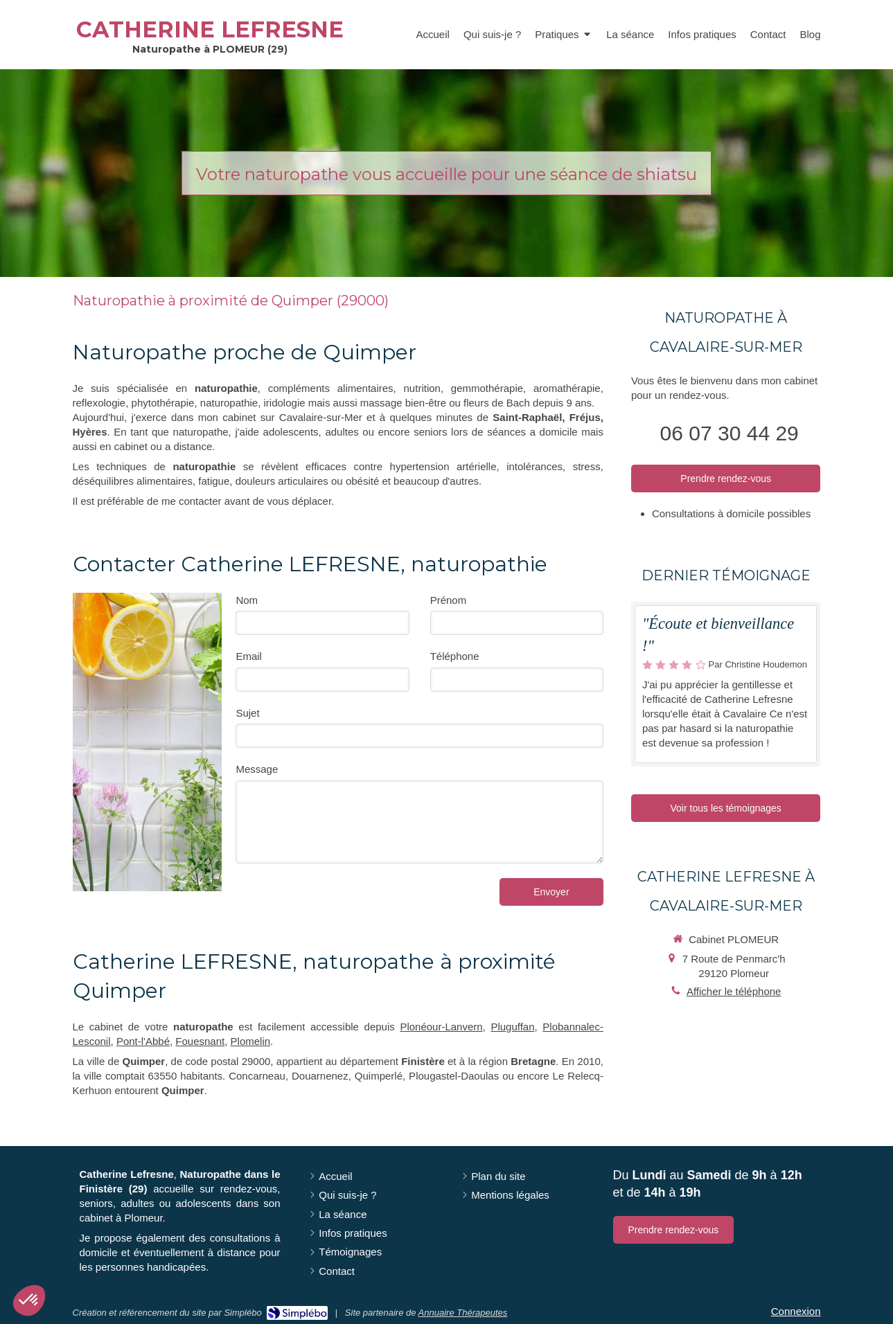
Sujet (247, 713)
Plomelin (251, 1041)
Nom (247, 600)
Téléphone (454, 656)
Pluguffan (512, 1026)
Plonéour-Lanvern (441, 1026)
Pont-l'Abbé (143, 1041)
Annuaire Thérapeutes (463, 1312)
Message (257, 769)
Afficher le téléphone (734, 991)
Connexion (796, 1311)
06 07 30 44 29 (729, 433)
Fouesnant (199, 1041)
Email (249, 656)
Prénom (448, 600)
